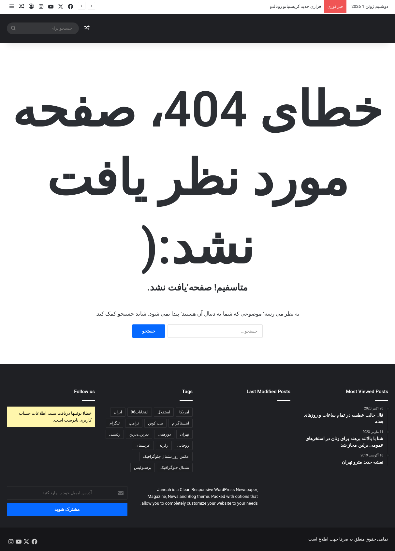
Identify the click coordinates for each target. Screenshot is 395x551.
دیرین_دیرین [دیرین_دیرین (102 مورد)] (139, 434)
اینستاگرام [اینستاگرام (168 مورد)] (180, 423)
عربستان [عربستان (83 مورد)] (143, 445)
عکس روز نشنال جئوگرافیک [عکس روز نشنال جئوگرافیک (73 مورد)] (166, 456)
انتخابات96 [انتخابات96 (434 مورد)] (140, 412)
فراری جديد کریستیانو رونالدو (295, 6)
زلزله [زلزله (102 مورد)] (163, 445)
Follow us (84, 392)
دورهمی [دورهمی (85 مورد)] (164, 434)
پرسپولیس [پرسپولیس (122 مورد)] (142, 467)
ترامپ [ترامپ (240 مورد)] (134, 423)
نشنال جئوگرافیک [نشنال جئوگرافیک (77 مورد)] (174, 467)
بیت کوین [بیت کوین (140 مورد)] (155, 423)
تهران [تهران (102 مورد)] (184, 434)
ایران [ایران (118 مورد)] (118, 412)
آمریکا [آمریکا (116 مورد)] (184, 412)
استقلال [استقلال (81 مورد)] (163, 412)
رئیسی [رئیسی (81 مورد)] (114, 434)
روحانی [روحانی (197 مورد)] (183, 445)
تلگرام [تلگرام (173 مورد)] (115, 423)
